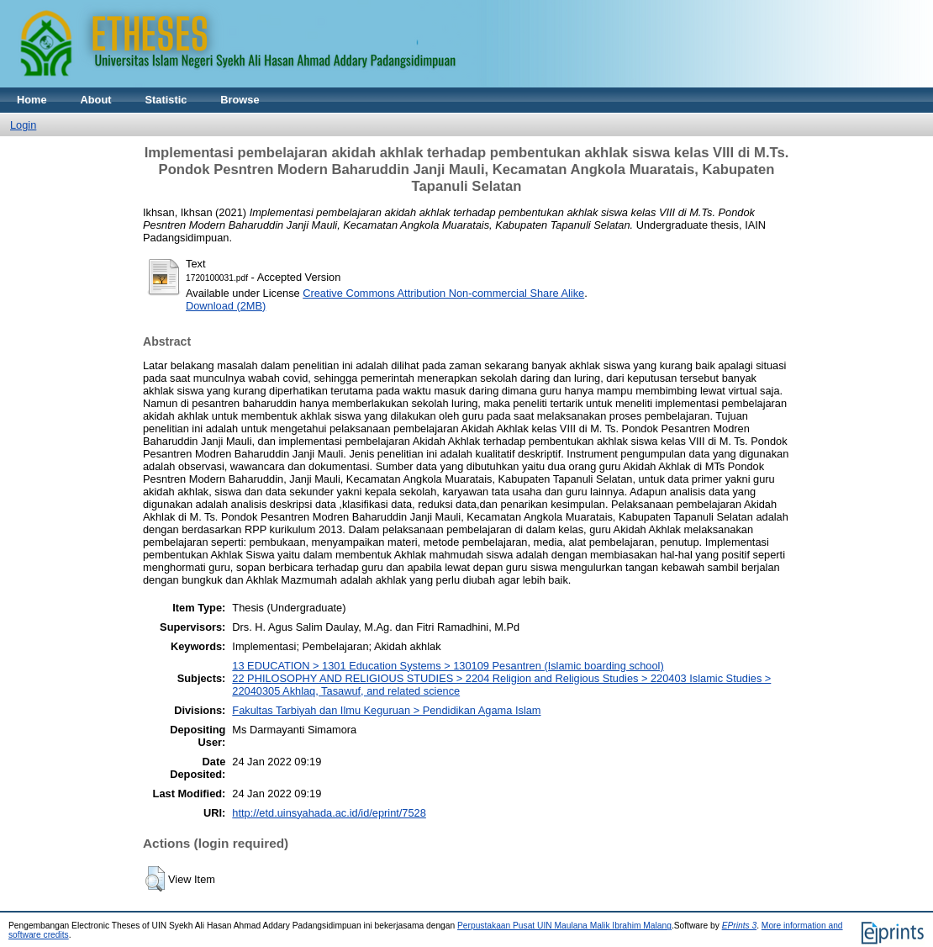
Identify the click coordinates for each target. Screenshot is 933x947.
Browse (239, 99)
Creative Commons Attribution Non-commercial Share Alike (443, 293)
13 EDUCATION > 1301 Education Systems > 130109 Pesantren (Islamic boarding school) (447, 665)
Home (32, 99)
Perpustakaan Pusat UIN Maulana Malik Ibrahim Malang (564, 925)
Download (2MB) (226, 305)
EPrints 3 (739, 925)
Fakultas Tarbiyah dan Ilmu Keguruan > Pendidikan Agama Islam (386, 710)
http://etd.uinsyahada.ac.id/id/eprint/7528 (329, 813)
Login (23, 125)
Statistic (166, 99)
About (96, 99)
